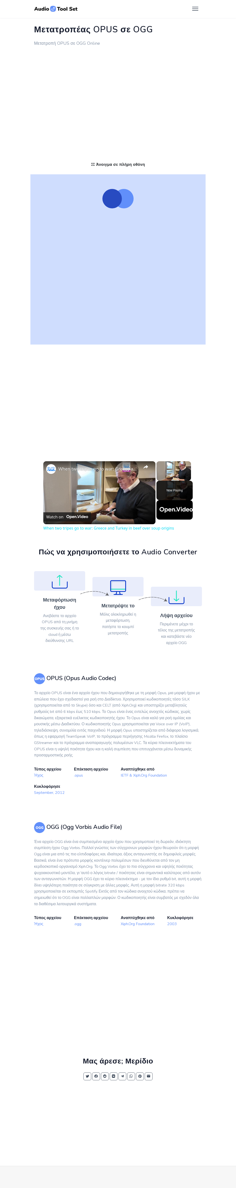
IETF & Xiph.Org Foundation (144, 775)
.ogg (77, 924)
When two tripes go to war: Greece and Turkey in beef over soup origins (98, 469)
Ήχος (38, 775)
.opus (78, 775)
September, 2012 (49, 792)
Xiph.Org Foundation (137, 924)
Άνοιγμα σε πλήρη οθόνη (118, 164)
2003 (172, 924)
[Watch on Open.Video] (67, 517)
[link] (51, 469)
